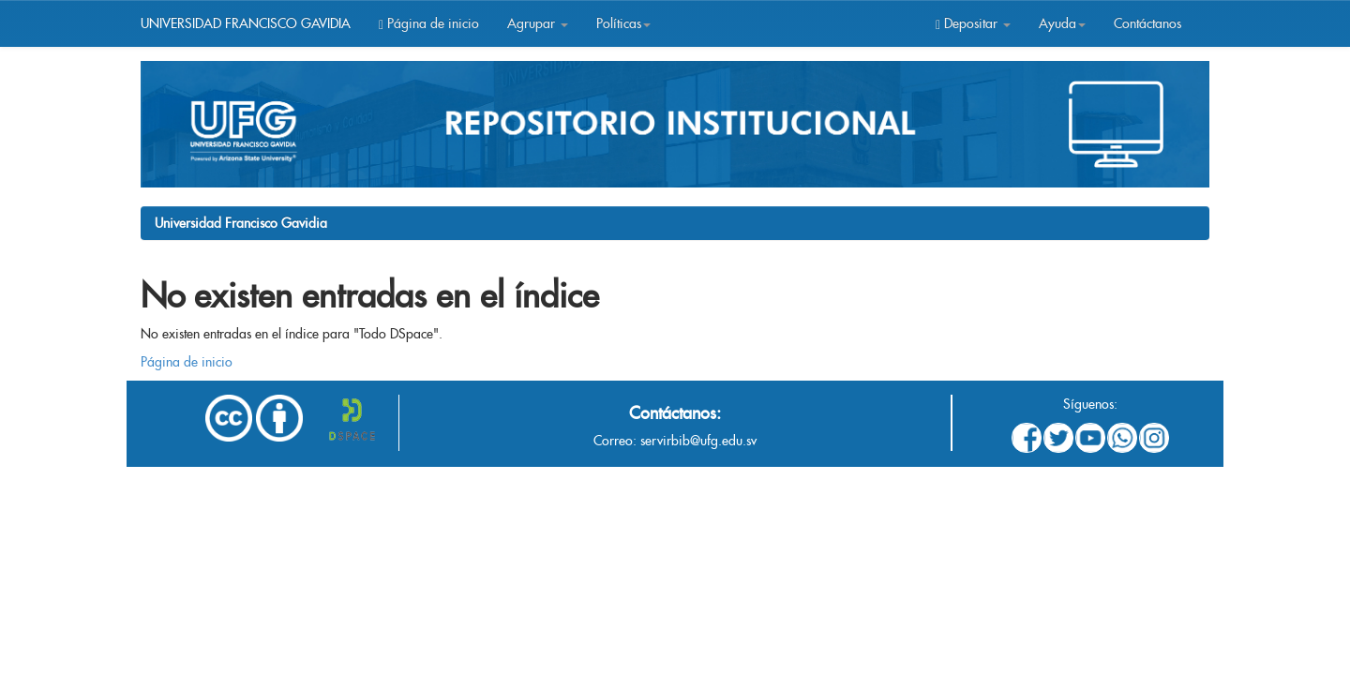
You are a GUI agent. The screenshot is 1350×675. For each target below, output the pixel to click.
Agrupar (537, 23)
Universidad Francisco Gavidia (241, 223)
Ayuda (1062, 23)
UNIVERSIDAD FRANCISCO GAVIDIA (246, 23)
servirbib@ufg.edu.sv (698, 440)
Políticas (623, 23)
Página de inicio (429, 23)
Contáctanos (1147, 23)
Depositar (973, 23)
